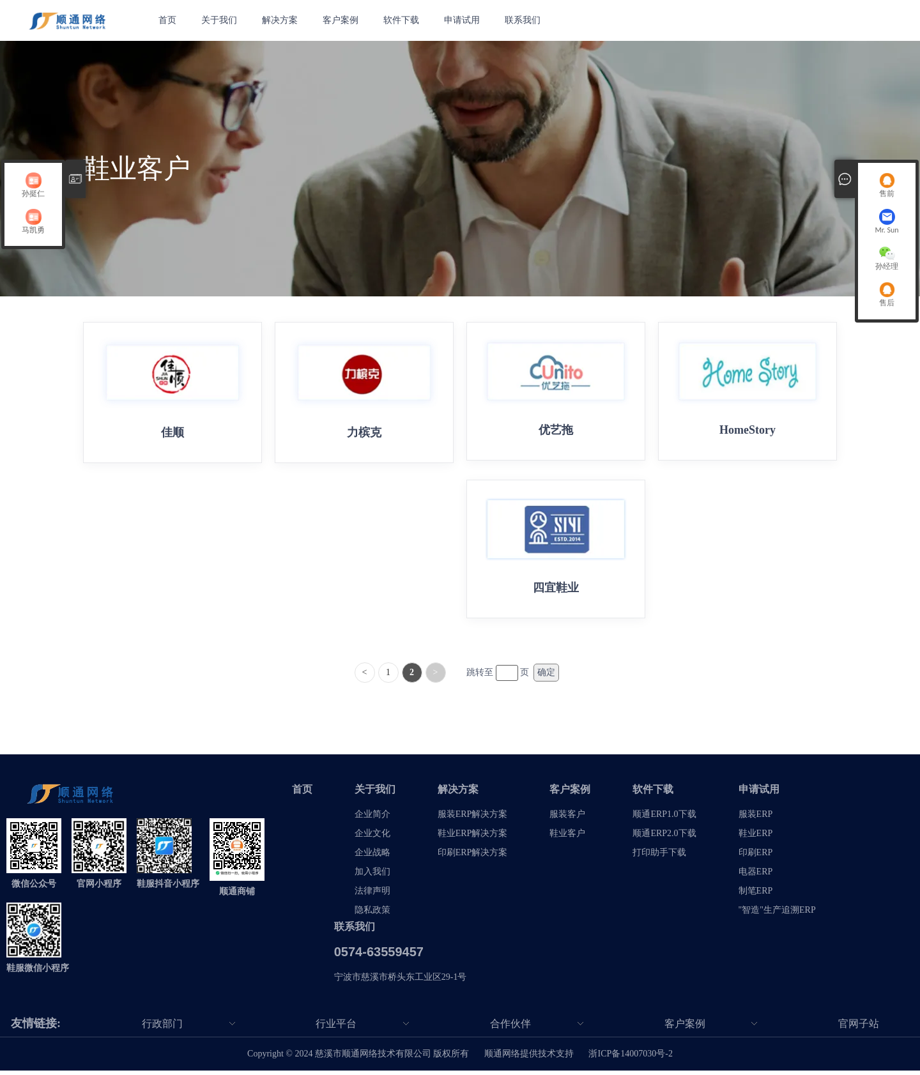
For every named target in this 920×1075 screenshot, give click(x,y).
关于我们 (220, 20)
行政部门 (162, 1028)
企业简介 (372, 818)
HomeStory (747, 429)
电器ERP (756, 876)
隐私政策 (372, 914)
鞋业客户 (567, 837)
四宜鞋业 (556, 589)
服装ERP (756, 818)
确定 (546, 677)
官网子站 (858, 1028)
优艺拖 (556, 429)
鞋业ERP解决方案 (473, 837)
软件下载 (404, 20)
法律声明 (372, 895)
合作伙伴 (510, 1028)
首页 (167, 20)
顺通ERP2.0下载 (664, 837)
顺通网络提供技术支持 (529, 1058)
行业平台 (336, 1028)
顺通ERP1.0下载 (664, 818)
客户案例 (342, 20)
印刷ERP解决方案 (473, 857)
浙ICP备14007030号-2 (630, 1058)
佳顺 (172, 432)
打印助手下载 (659, 857)
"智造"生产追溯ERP (777, 914)
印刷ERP (756, 857)
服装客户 (567, 818)
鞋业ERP (756, 837)
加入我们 (372, 876)
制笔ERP (756, 895)
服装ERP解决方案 (473, 818)
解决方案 (281, 20)
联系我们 (526, 20)
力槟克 (364, 432)
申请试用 (465, 20)
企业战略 (372, 857)
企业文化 (372, 837)
